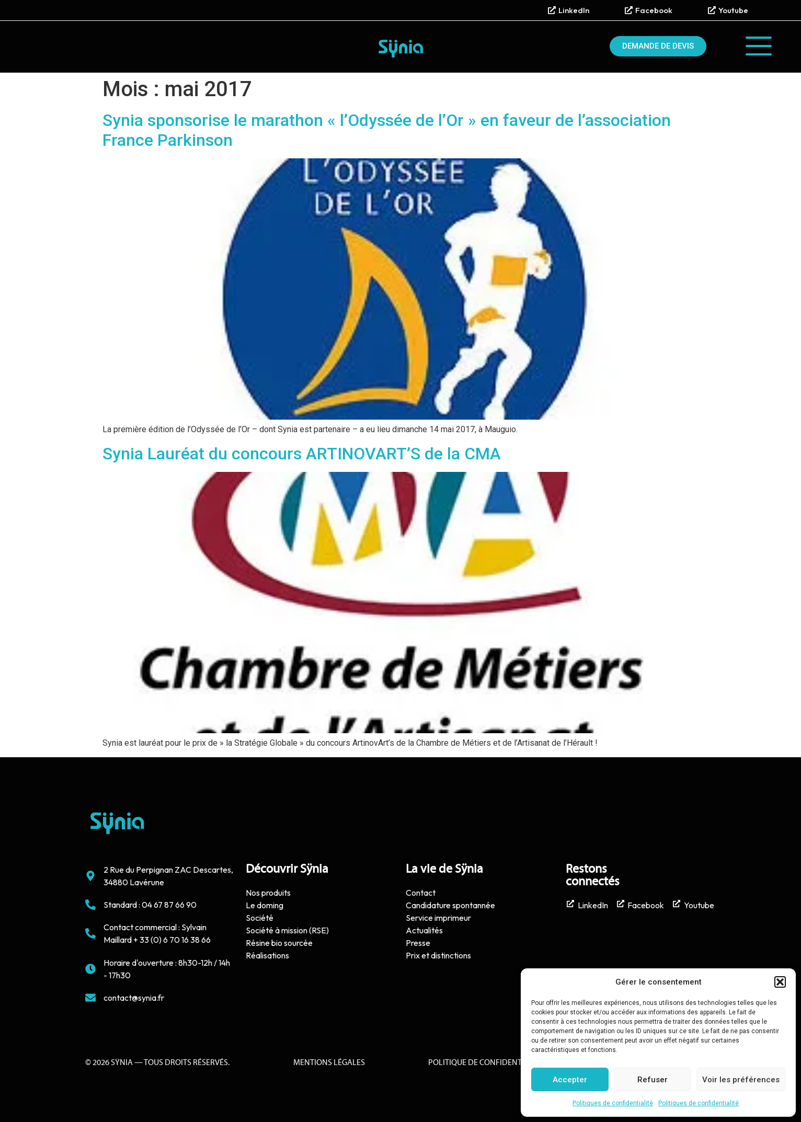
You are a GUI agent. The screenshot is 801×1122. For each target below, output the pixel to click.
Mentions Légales (329, 1063)
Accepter (570, 1079)
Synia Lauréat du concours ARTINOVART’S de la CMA (301, 454)
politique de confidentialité (486, 1063)
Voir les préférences (741, 1079)
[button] (780, 982)
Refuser (652, 1079)
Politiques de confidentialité (613, 1103)
